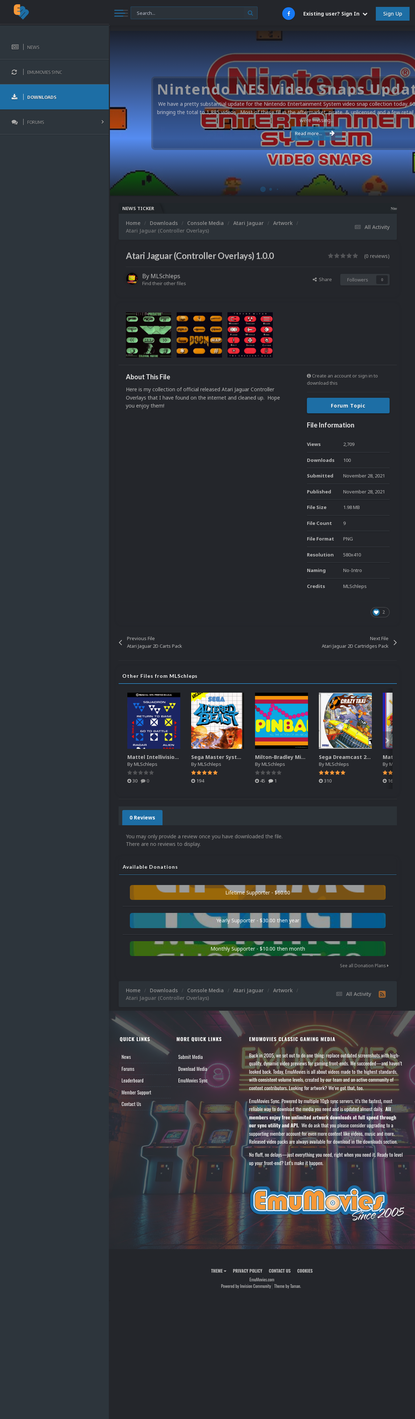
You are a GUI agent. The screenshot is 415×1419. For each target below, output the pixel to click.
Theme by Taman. (287, 1286)
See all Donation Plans (364, 966)
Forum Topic (348, 405)
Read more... (260, 133)
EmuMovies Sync (193, 1080)
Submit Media (190, 1056)
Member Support (136, 1092)
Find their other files (164, 283)
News (126, 1056)
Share (322, 279)
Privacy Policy (247, 1271)
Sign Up (392, 13)
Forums (128, 1068)
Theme (218, 1271)
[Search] (194, 13)
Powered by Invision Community (246, 1286)
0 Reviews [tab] (142, 817)
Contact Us (131, 1103)
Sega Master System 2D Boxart (231, 757)
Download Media (192, 1068)
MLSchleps (165, 276)
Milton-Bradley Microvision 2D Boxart (303, 757)
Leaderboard (133, 1080)
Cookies (305, 1271)
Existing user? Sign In (335, 13)
